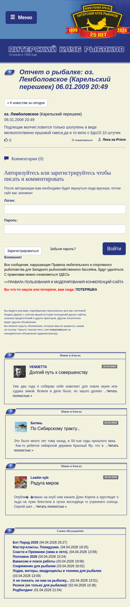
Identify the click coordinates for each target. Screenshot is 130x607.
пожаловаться (82, 140)
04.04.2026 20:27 (53, 542)
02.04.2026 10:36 (82, 585)
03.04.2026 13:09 (27, 576)
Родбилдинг (23, 590)
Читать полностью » (51, 507)
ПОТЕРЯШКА (86, 290)
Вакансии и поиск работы (34, 561)
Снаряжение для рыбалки (34, 566)
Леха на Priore (112, 140)
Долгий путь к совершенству (58, 372)
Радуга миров (44, 483)
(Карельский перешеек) (43, 114)
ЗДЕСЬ (64, 275)
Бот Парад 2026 (25, 542)
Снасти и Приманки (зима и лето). (40, 552)
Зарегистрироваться (23, 251)
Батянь (36, 423)
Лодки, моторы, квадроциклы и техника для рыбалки (57, 571)
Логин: (9, 201)
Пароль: (11, 220)
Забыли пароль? (63, 249)
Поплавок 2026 (25, 557)
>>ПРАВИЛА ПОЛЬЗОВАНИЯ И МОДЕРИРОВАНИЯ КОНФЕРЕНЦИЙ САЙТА (63, 282)
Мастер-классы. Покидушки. (36, 547)
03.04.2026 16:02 (70, 566)
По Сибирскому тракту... (55, 428)
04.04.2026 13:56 (83, 552)
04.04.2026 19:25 (74, 547)
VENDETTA (38, 367)
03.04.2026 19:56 (70, 561)
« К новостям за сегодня (26, 103)
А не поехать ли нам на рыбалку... (41, 581)
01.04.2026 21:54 (48, 590)
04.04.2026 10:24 (52, 557)
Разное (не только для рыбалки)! (40, 585)
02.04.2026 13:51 (84, 581)
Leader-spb (39, 478)
